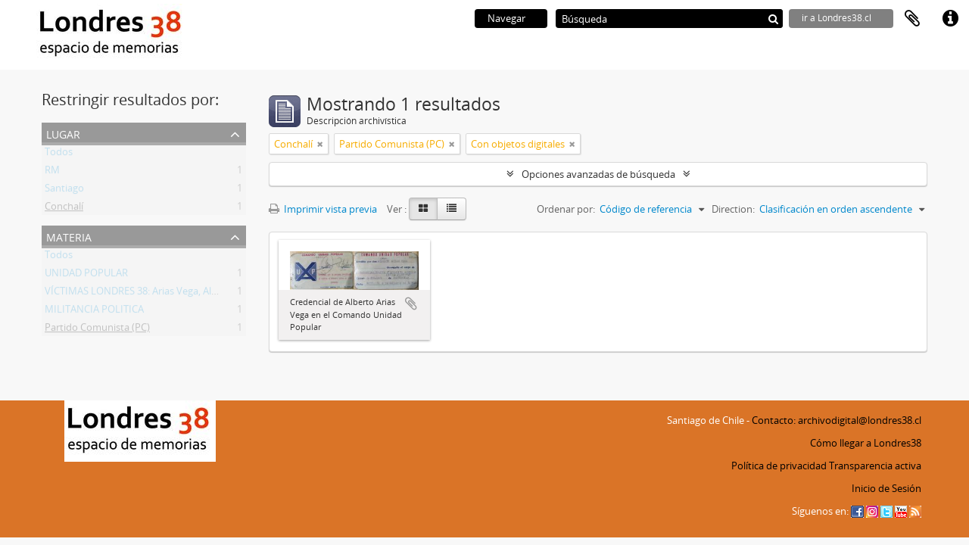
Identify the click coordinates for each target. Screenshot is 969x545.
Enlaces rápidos (950, 19)
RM (52, 172)
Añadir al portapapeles (411, 303)
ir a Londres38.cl (836, 17)
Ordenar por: (566, 209)
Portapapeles (912, 19)
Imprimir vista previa (323, 209)
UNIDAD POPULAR (86, 275)
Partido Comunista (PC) (97, 330)
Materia (69, 236)
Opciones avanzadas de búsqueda (598, 174)
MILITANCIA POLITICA (94, 312)
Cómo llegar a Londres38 (865, 443)
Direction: (733, 209)
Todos (59, 154)
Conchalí (64, 209)
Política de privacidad (779, 465)
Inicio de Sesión (886, 488)
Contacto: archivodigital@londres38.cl (836, 420)
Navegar (506, 18)
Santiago (64, 191)
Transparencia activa (875, 465)
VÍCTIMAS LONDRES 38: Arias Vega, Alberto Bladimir (160, 294)
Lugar (63, 133)
